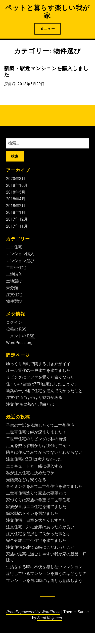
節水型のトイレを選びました (32, 513)
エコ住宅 (14, 247)
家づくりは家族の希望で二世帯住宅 (38, 500)
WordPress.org (19, 342)
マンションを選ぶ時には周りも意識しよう (44, 580)
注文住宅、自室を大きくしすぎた (36, 520)
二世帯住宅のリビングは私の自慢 (36, 438)
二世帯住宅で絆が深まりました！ (36, 432)
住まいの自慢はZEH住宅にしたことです (42, 384)
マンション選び (20, 260)
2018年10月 (17, 185)
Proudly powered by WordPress (33, 611)
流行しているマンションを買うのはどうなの (46, 573)
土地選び (14, 281)
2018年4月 (15, 199)
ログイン (14, 322)
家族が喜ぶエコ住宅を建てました (36, 506)
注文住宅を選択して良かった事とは (38, 533)
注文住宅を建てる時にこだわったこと (40, 547)
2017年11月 (17, 226)
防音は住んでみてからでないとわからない (44, 452)
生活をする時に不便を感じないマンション (44, 566)
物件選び (14, 301)
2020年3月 (15, 178)
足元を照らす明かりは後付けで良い (38, 445)
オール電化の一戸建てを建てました (38, 370)
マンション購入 (20, 253)
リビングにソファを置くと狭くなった (40, 377)
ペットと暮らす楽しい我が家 (47, 11)
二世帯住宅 (16, 267)
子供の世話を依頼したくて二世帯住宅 (40, 425)
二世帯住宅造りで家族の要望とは (36, 493)
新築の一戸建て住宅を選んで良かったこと (44, 390)
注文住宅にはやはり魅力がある (34, 397)
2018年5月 (15, 192)
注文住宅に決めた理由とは (30, 404)
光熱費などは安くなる (26, 479)
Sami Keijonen (49, 617)
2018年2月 (15, 205)
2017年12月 (17, 219)
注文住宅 (14, 294)
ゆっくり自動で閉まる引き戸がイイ (38, 363)
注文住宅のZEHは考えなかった (34, 459)
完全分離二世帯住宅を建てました (36, 540)
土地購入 (14, 274)
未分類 (12, 287)
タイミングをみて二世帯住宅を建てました (44, 486)
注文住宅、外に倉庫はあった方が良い (40, 527)
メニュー (47, 29)
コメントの (20, 336)
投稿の (16, 329)
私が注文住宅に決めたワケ (30, 472)
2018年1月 (15, 212)
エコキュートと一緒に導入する (34, 466)
